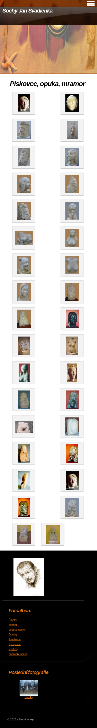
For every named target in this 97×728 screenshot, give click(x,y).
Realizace (15, 639)
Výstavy (13, 649)
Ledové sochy (17, 629)
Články (13, 619)
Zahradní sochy (18, 654)
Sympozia (15, 644)
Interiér (13, 624)
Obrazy (13, 634)
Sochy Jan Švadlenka (27, 11)
